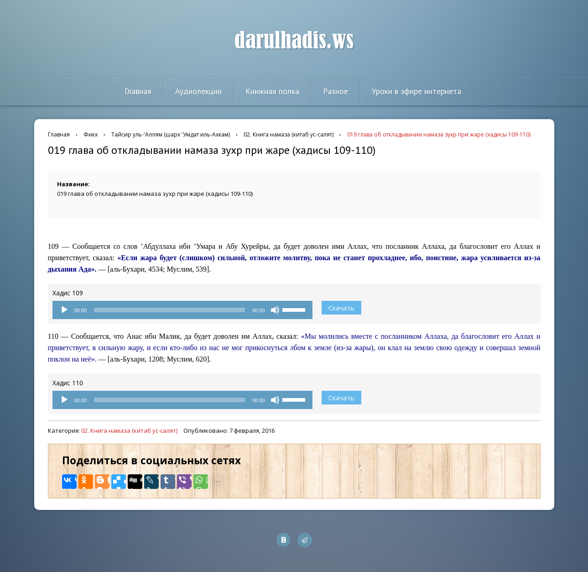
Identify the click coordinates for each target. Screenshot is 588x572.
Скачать (341, 307)
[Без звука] (275, 310)
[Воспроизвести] (64, 310)
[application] (182, 310)
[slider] (169, 310)
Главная (138, 91)
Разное (335, 91)
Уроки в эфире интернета (416, 91)
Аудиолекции (198, 91)
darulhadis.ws (294, 40)
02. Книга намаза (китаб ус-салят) (129, 430)
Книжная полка (272, 91)
